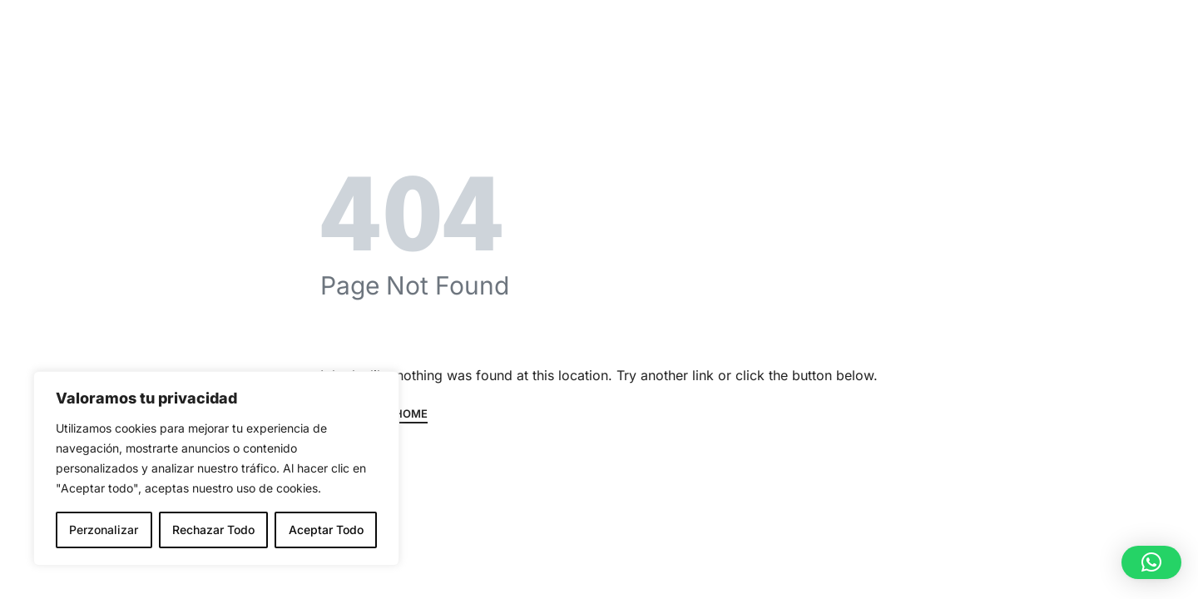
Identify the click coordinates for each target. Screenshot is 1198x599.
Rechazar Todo (213, 529)
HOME (411, 414)
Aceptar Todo (326, 529)
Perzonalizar (103, 529)
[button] (1151, 562)
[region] (216, 468)
